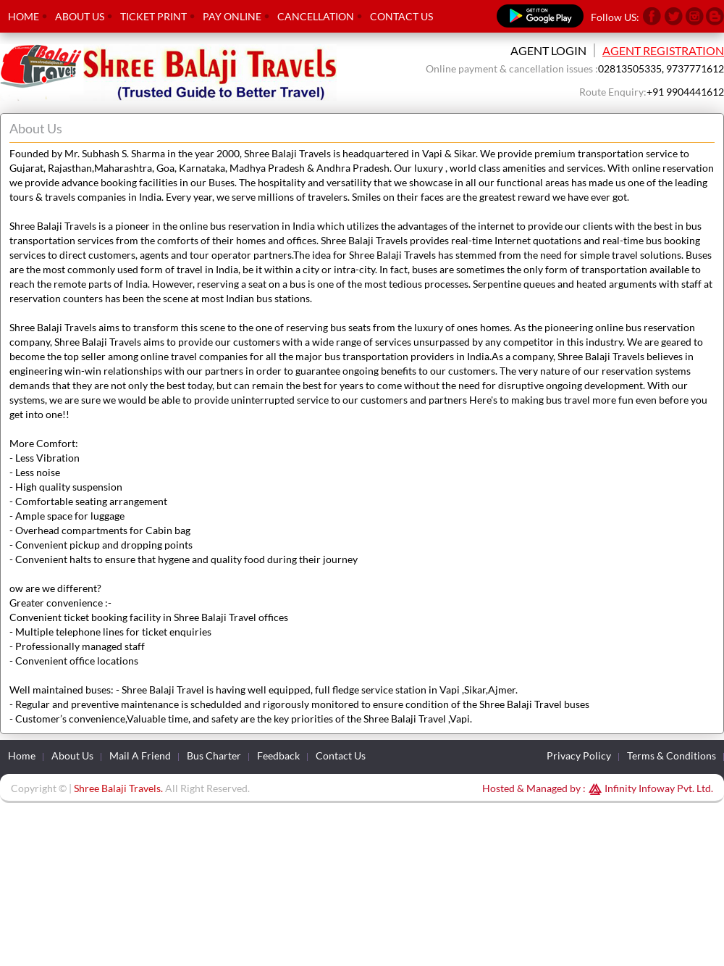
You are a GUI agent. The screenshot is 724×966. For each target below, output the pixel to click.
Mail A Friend (140, 755)
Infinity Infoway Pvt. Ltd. (649, 788)
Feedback (278, 755)
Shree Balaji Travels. (118, 788)
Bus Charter (214, 755)
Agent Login (548, 50)
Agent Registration (663, 50)
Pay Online (232, 16)
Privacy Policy (579, 755)
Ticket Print (153, 16)
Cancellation (315, 16)
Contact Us (401, 16)
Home (23, 16)
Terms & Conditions (671, 755)
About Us (79, 16)
